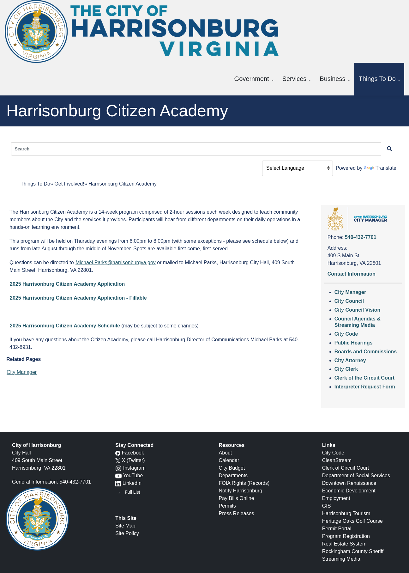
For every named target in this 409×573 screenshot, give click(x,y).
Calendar (229, 460)
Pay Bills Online (236, 498)
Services (294, 78)
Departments (233, 475)
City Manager (22, 372)
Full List (132, 492)
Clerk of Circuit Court (345, 468)
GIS (326, 506)
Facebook (133, 452)
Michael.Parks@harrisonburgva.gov (115, 262)
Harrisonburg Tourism (346, 513)
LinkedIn (132, 483)
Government (251, 78)
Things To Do (377, 78)
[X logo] (117, 460)
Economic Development (349, 490)
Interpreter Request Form (364, 386)
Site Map (125, 525)
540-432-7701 (360, 237)
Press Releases (236, 513)
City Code (346, 334)
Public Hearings (353, 342)
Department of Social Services (356, 475)
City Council (349, 301)
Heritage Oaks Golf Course (352, 521)
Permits (227, 506)
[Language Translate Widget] (297, 168)
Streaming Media (341, 559)
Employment (336, 498)
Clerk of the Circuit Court (364, 378)
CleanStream (337, 460)
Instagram (134, 468)
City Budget (232, 468)
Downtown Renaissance (349, 483)
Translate (380, 168)
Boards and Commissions (365, 351)
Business (332, 78)
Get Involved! (69, 183)
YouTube (133, 475)
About (225, 452)
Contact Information (352, 274)
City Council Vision (357, 310)
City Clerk (346, 369)
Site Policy (127, 533)
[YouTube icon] (118, 475)
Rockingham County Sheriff (352, 551)
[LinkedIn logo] (118, 483)
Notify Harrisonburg (240, 490)
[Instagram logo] (118, 468)
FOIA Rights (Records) (244, 483)
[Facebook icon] (117, 452)
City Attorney (350, 360)
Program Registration (346, 536)
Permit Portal (336, 528)
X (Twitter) (133, 460)
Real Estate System (344, 543)
